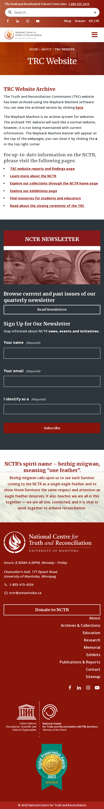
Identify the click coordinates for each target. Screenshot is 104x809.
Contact (93, 669)
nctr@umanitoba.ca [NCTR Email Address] (25, 593)
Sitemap (93, 676)
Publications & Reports (80, 662)
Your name (22, 342)
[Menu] (94, 34)
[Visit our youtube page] (37, 21)
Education (91, 632)
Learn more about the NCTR (33, 176)
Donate (80, 21)
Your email (22, 371)
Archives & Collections (80, 625)
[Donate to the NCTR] (52, 609)
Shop (67, 21)
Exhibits (93, 654)
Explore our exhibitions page (33, 191)
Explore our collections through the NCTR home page (54, 183)
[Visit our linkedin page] (18, 21)
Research (92, 640)
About (94, 618)
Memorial (92, 647)
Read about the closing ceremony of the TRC (47, 206)
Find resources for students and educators (45, 198)
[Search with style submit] (95, 12)
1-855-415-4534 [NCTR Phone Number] (21, 584)
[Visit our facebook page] (7, 21)
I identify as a (24, 399)
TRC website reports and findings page (42, 168)
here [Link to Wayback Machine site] (79, 107)
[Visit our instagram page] (27, 21)
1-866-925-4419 (78, 4)
